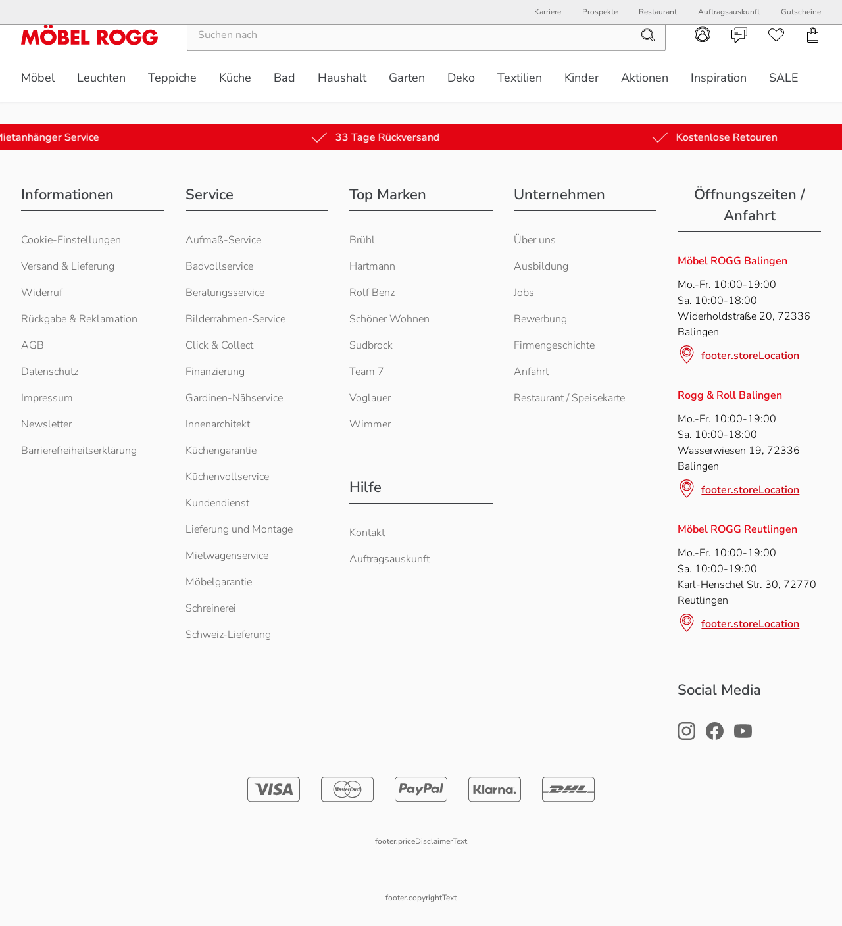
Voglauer (370, 398)
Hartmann (372, 266)
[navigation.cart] (813, 57)
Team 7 (366, 371)
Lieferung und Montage (239, 529)
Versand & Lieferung (67, 266)
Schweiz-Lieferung (228, 634)
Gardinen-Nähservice (234, 398)
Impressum (47, 398)
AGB (32, 345)
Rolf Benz (372, 292)
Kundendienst (217, 503)
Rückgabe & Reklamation (79, 319)
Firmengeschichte (554, 345)
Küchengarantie (221, 450)
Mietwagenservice (227, 555)
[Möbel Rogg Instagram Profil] (686, 736)
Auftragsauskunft (389, 559)
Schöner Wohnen (389, 319)
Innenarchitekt (218, 424)
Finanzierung (215, 371)
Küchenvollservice (227, 477)
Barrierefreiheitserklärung (79, 450)
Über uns (535, 240)
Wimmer (370, 424)
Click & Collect (219, 345)
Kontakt (367, 532)
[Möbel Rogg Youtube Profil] (743, 736)
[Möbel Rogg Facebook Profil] (715, 736)
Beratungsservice (225, 292)
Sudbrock (371, 345)
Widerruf (41, 292)
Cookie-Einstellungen (71, 240)
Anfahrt (531, 371)
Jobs (524, 292)
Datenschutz (49, 371)
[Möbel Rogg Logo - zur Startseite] (89, 57)
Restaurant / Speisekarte (569, 398)
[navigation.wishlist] (776, 57)
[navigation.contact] (739, 57)
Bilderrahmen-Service (235, 319)
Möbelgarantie (219, 582)
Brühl (362, 240)
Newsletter (46, 424)
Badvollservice (219, 266)
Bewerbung (540, 319)
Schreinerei (211, 608)
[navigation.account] (702, 56)
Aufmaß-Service (223, 240)
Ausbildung (541, 266)
